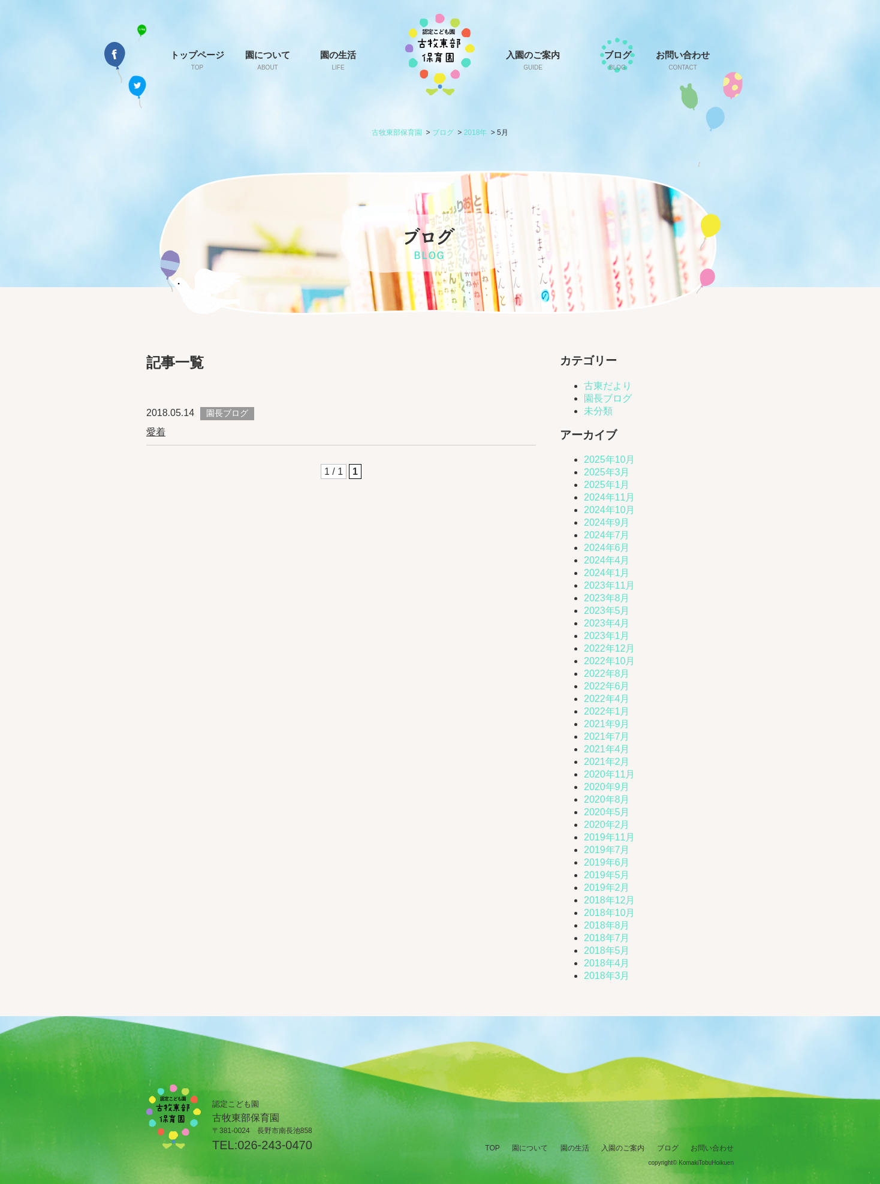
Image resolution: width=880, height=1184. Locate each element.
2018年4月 (607, 963)
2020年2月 (607, 825)
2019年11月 (609, 837)
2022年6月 (607, 686)
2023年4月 (607, 623)
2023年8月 (607, 598)
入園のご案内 (533, 60)
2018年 (475, 132)
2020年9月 (607, 787)
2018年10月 (609, 913)
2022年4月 (607, 699)
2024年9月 (607, 522)
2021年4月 (607, 749)
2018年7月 (607, 938)
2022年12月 (609, 648)
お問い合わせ (683, 60)
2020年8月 (607, 799)
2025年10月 (609, 459)
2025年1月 (607, 485)
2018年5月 (607, 950)
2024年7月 (607, 535)
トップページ (197, 60)
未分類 (598, 411)
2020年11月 (609, 774)
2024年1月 (607, 573)
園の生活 (338, 60)
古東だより (608, 386)
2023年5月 (607, 610)
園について (267, 60)
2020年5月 (607, 812)
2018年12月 (609, 900)
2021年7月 (607, 736)
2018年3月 (607, 976)
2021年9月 (607, 724)
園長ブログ (608, 398)
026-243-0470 (274, 1145)
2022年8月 (607, 673)
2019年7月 (607, 850)
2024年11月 (609, 497)
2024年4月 (607, 560)
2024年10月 (609, 510)
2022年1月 (607, 711)
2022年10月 (609, 661)
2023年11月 (609, 585)
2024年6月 (607, 548)
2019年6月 (607, 862)
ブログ (617, 60)
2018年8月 (607, 925)
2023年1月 (607, 636)
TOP (492, 1148)
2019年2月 (607, 887)
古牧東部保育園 (397, 132)
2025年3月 (607, 472)
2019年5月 (607, 875)
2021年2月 (607, 762)
